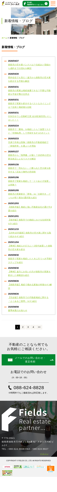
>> (39, 327)
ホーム (4, 38)
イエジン (44, 454)
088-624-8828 (29, 387)
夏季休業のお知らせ (17, 310)
